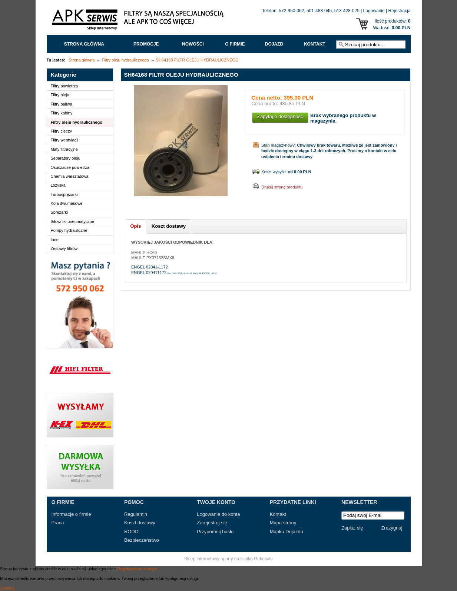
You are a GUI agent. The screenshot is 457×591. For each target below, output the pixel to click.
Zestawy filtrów (64, 248)
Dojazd (274, 44)
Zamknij (7, 588)
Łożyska (58, 185)
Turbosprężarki (64, 194)
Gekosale (263, 558)
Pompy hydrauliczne (69, 230)
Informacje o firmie (71, 514)
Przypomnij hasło (215, 531)
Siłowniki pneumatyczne (72, 221)
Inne (55, 239)
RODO (131, 531)
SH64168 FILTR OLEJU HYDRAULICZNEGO (197, 60)
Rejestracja (399, 10)
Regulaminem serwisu (137, 569)
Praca (58, 522)
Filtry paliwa (61, 104)
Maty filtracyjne (64, 149)
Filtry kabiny (62, 113)
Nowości (193, 44)
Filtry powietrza (64, 86)
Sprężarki (59, 212)
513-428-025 (347, 10)
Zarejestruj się (212, 522)
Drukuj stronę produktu (281, 187)
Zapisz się (352, 528)
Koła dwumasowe (67, 203)
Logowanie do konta (218, 514)
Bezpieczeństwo (141, 540)
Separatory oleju (65, 158)
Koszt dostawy (139, 522)
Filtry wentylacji (65, 140)
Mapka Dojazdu (286, 531)
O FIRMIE (235, 44)
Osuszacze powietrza (70, 167)
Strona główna (84, 44)
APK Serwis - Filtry (139, 21)
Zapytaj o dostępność (280, 116)
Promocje (146, 44)
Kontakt (314, 44)
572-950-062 (291, 10)
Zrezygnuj (391, 528)
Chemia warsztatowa (70, 176)
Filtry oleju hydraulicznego (125, 60)
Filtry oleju (60, 95)
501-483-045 (319, 10)
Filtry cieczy (61, 131)
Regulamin (135, 514)
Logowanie (374, 10)
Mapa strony (283, 522)
